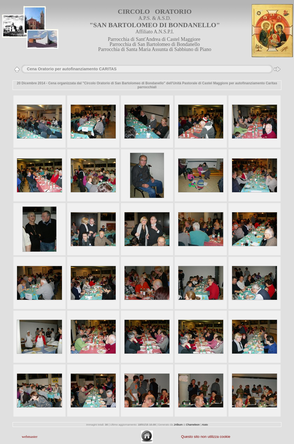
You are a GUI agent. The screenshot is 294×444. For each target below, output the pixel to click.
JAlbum (178, 424)
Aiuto (205, 424)
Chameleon (193, 424)
